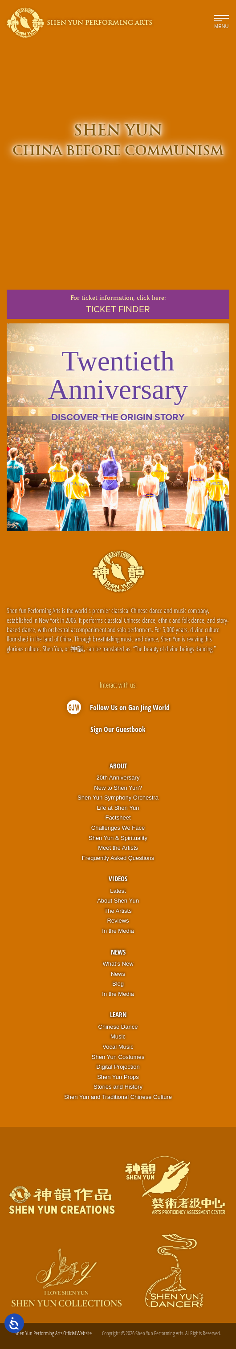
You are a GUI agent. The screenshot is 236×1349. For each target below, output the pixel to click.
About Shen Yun (118, 900)
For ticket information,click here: (118, 304)
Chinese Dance (118, 1026)
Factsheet (117, 817)
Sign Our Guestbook (118, 729)
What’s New (117, 963)
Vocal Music (117, 1046)
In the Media (118, 930)
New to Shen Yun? (118, 787)
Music (118, 1036)
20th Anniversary (118, 777)
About (118, 765)
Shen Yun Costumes (118, 1057)
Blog (118, 983)
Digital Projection (118, 1066)
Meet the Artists (118, 847)
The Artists (117, 910)
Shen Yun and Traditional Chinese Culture (118, 1097)
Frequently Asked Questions (118, 858)
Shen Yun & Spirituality (118, 838)
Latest (118, 890)
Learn (118, 1014)
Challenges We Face (118, 827)
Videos (118, 878)
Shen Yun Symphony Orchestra (118, 797)
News (118, 951)
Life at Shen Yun (118, 807)
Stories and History (118, 1086)
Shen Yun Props (118, 1077)
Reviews (118, 920)
